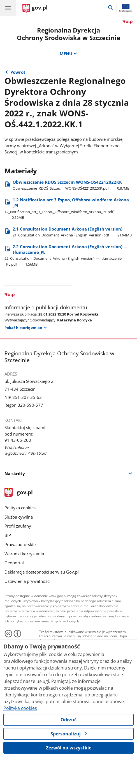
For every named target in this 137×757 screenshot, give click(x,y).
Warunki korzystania (24, 553)
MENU (68, 53)
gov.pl (18, 493)
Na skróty (14, 473)
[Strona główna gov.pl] (35, 8)
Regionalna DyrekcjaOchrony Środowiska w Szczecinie (68, 34)
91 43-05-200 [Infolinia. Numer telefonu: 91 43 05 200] (17, 440)
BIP (7, 535)
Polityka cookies (20, 507)
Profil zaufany (17, 526)
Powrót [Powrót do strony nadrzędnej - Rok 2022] (17, 72)
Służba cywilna (18, 517)
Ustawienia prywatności (27, 581)
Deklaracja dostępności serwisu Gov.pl (41, 572)
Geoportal (14, 562)
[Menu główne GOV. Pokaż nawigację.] (8, 8)
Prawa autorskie (20, 544)
